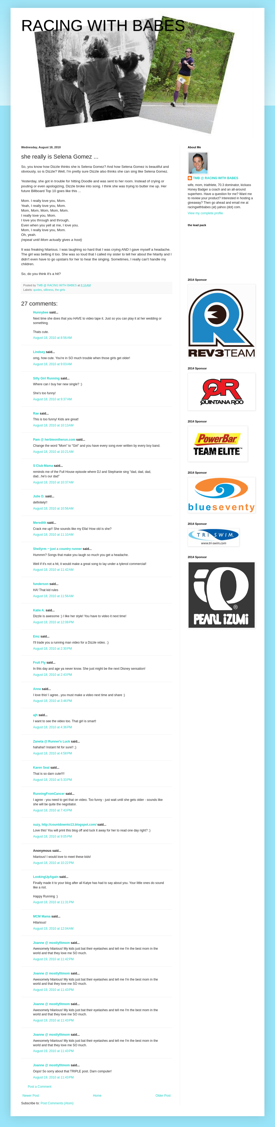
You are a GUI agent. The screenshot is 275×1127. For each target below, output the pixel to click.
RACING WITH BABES (103, 25)
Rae (36, 413)
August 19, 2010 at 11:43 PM (53, 990)
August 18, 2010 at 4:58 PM (52, 753)
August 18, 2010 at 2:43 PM (52, 675)
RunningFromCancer (49, 794)
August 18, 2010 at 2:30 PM (52, 648)
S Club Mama (43, 466)
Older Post (163, 1095)
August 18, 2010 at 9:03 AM (52, 364)
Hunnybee (40, 312)
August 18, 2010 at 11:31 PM (53, 902)
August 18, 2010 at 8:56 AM (52, 338)
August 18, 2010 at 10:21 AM (53, 452)
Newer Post (30, 1095)
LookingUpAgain (45, 877)
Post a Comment (39, 1086)
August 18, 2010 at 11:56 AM (53, 596)
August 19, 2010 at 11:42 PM (53, 959)
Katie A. (39, 610)
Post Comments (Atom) (57, 1103)
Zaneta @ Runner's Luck (51, 741)
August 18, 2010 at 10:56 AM (53, 508)
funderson (41, 584)
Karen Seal (41, 767)
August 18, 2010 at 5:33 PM (52, 780)
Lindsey (39, 352)
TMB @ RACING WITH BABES (215, 178)
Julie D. (38, 496)
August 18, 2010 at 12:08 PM (53, 622)
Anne (37, 689)
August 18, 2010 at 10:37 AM (53, 482)
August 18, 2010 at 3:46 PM (52, 701)
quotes (37, 289)
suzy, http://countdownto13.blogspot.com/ (65, 824)
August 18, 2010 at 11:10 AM (53, 534)
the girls (60, 289)
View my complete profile (205, 213)
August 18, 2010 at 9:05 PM (52, 836)
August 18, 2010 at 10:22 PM (53, 863)
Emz (36, 636)
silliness (48, 289)
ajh (35, 715)
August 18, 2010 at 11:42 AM (53, 570)
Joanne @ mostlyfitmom (51, 943)
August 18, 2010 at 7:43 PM (52, 810)
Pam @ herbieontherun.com (54, 439)
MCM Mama (42, 916)
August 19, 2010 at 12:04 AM (53, 928)
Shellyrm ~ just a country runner (57, 549)
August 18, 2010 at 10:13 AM (53, 425)
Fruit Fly (39, 662)
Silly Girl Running (46, 378)
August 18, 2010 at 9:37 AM (52, 399)
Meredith (39, 523)
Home (97, 1095)
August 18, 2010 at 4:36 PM (52, 727)
